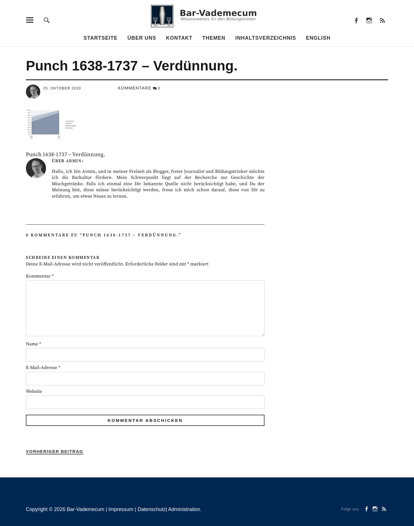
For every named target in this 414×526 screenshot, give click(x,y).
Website (34, 391)
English (318, 38)
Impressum (120, 509)
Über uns (141, 38)
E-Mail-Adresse (43, 367)
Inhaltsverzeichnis (265, 38)
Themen (213, 38)
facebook (356, 20)
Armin (74, 161)
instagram (369, 20)
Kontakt (179, 38)
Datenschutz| (152, 509)
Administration (184, 509)
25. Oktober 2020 (62, 88)
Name (33, 344)
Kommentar (40, 276)
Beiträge (382, 20)
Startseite (101, 38)
